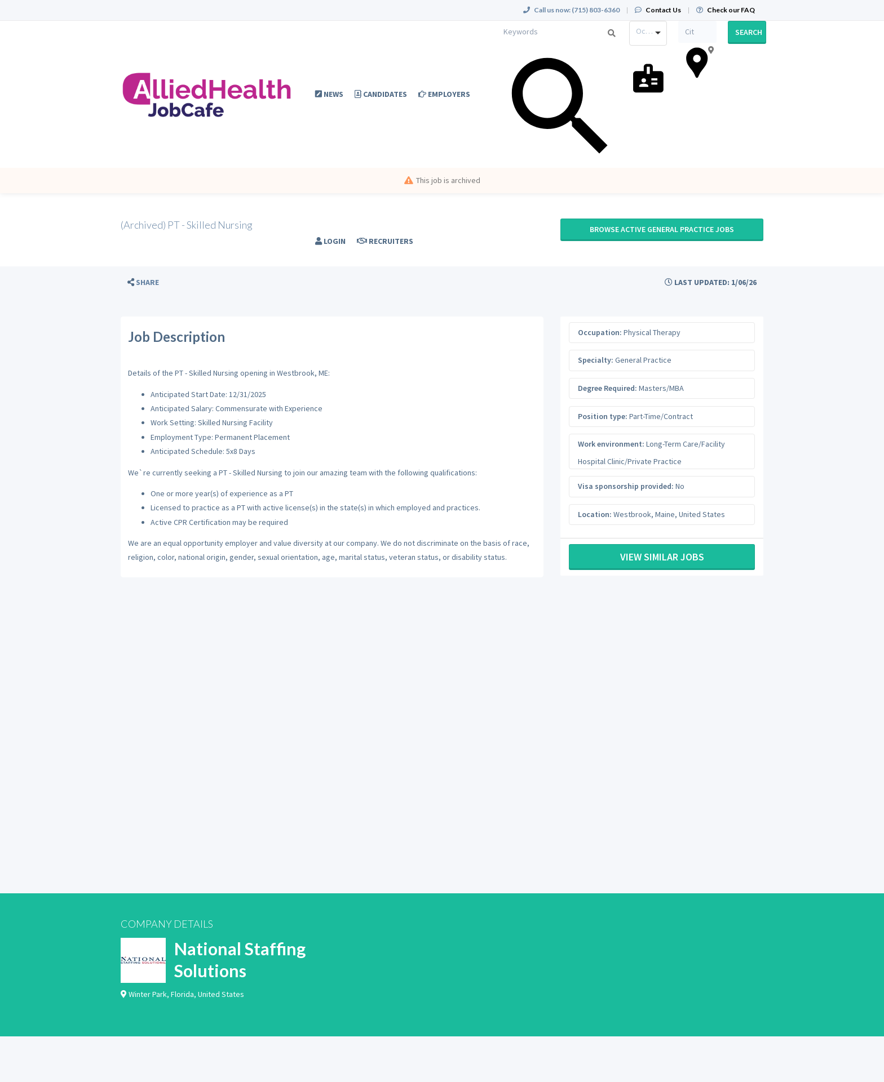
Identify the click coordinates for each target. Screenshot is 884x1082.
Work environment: (611, 444)
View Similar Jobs (662, 556)
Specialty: (595, 360)
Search (748, 32)
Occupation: (600, 332)
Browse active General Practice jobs (662, 229)
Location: (595, 514)
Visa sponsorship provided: (626, 486)
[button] (143, 282)
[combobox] (648, 33)
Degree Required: (607, 388)
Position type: (602, 416)
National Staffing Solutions (240, 959)
